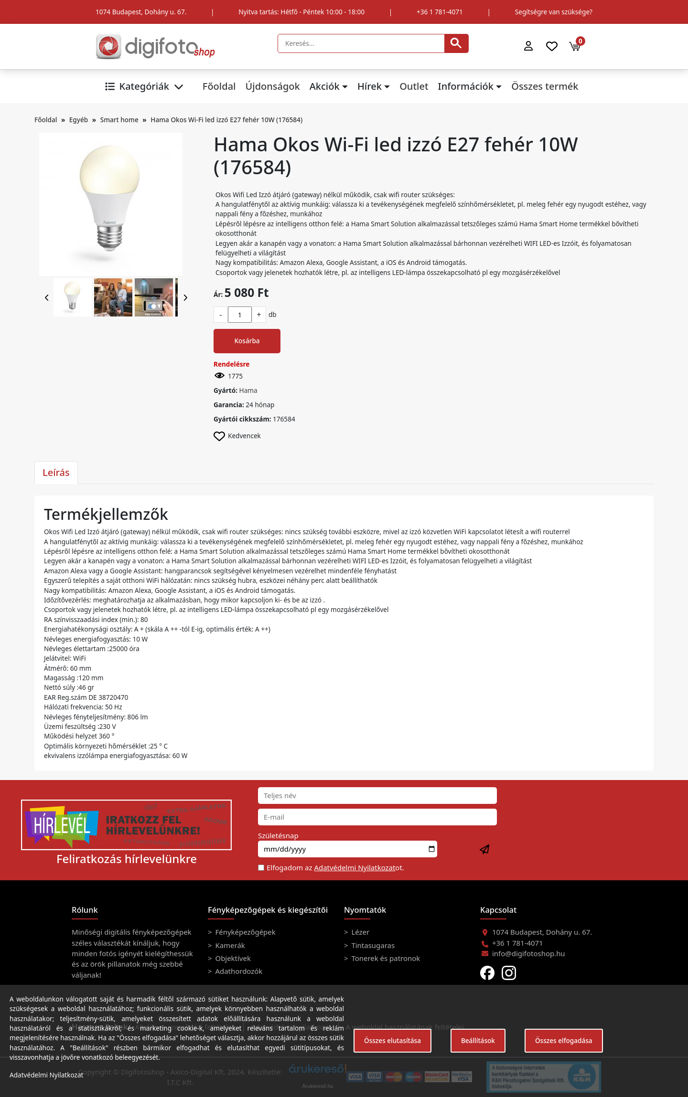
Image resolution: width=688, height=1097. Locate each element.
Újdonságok (272, 86)
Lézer (360, 932)
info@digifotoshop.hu (528, 953)
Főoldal (219, 86)
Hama (248, 390)
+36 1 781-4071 (440, 11)
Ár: (218, 294)
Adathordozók (238, 971)
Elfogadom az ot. (335, 867)
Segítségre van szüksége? (553, 11)
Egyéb (78, 119)
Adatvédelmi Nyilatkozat (354, 867)
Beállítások (478, 1040)
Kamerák (229, 945)
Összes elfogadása (563, 1040)
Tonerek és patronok (385, 958)
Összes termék (544, 86)
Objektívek (232, 958)
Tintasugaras (372, 945)
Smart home (119, 119)
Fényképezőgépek (245, 932)
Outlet (413, 86)
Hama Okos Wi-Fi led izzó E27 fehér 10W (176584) (226, 119)
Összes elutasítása (392, 1040)
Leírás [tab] (56, 472)
